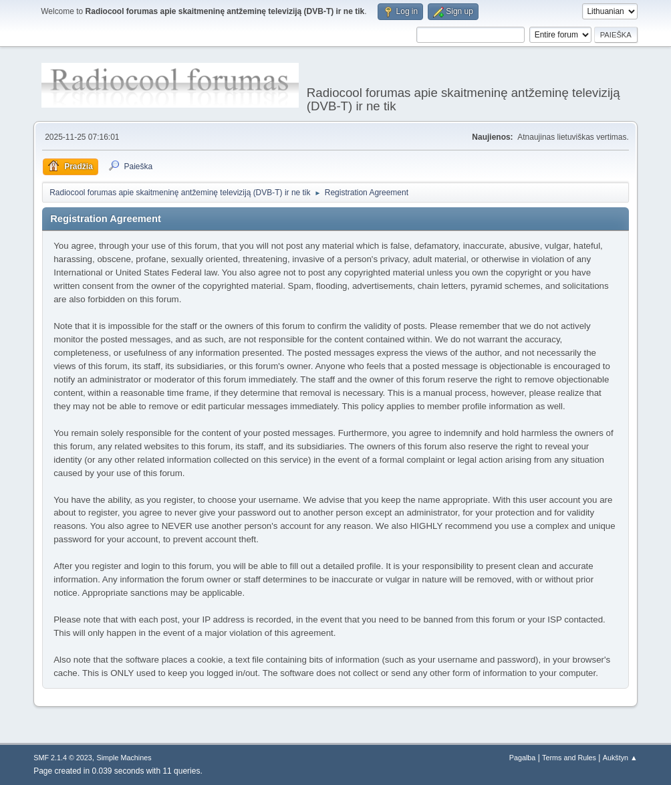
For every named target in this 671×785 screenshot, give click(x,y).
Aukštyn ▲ (620, 758)
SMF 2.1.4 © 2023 (62, 758)
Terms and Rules (569, 758)
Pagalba (522, 758)
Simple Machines (124, 758)
